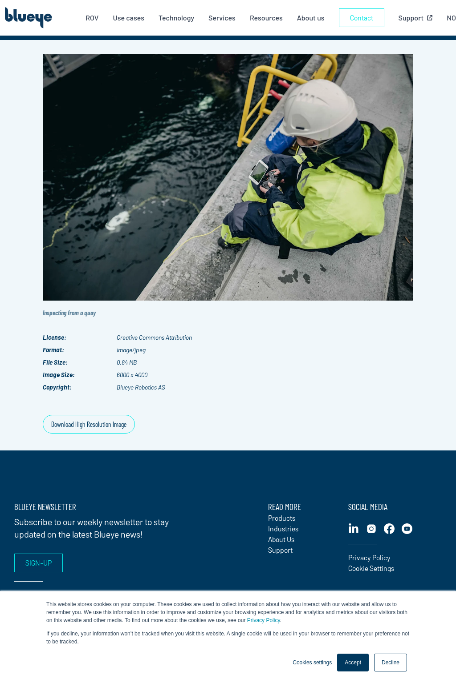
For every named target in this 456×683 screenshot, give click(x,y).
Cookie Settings (371, 568)
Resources (266, 17)
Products (281, 518)
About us (311, 17)
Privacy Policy (263, 620)
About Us (281, 539)
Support (280, 550)
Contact (361, 17)
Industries (283, 528)
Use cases (128, 17)
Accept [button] (353, 662)
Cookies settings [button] (312, 662)
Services (222, 17)
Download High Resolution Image (88, 424)
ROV (92, 17)
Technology (176, 17)
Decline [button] (390, 662)
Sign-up (38, 562)
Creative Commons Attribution (154, 337)
